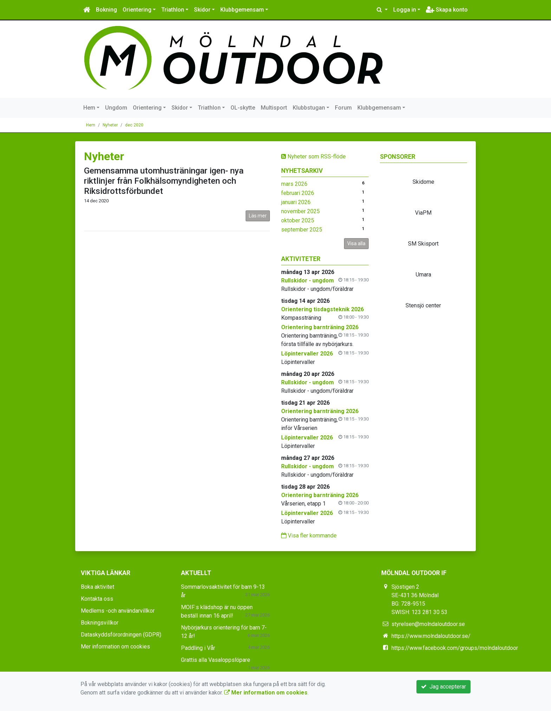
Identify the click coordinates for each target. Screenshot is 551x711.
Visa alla (356, 243)
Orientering (137, 9)
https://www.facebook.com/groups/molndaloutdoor (454, 648)
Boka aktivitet (97, 586)
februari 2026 (297, 193)
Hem (89, 107)
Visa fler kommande (309, 535)
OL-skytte (243, 107)
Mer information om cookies (115, 646)
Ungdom (116, 107)
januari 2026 (296, 202)
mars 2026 (294, 184)
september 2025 (301, 229)
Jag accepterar (443, 686)
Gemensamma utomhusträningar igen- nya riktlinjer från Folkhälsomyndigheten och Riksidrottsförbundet (164, 181)
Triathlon (172, 9)
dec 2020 (134, 125)
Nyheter (110, 125)
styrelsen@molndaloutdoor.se (428, 624)
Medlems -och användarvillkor (118, 610)
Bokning (106, 9)
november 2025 (300, 211)
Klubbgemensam (242, 9)
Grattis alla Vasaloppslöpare (215, 660)
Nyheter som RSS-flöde (313, 156)
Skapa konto (447, 9)
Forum (343, 107)
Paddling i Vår (198, 648)
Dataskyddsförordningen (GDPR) (121, 634)
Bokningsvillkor (99, 622)
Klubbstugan (309, 107)
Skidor (202, 9)
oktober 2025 (297, 220)
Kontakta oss (97, 598)
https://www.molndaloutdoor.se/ (431, 636)
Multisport (274, 107)
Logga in (404, 9)
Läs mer (258, 215)
